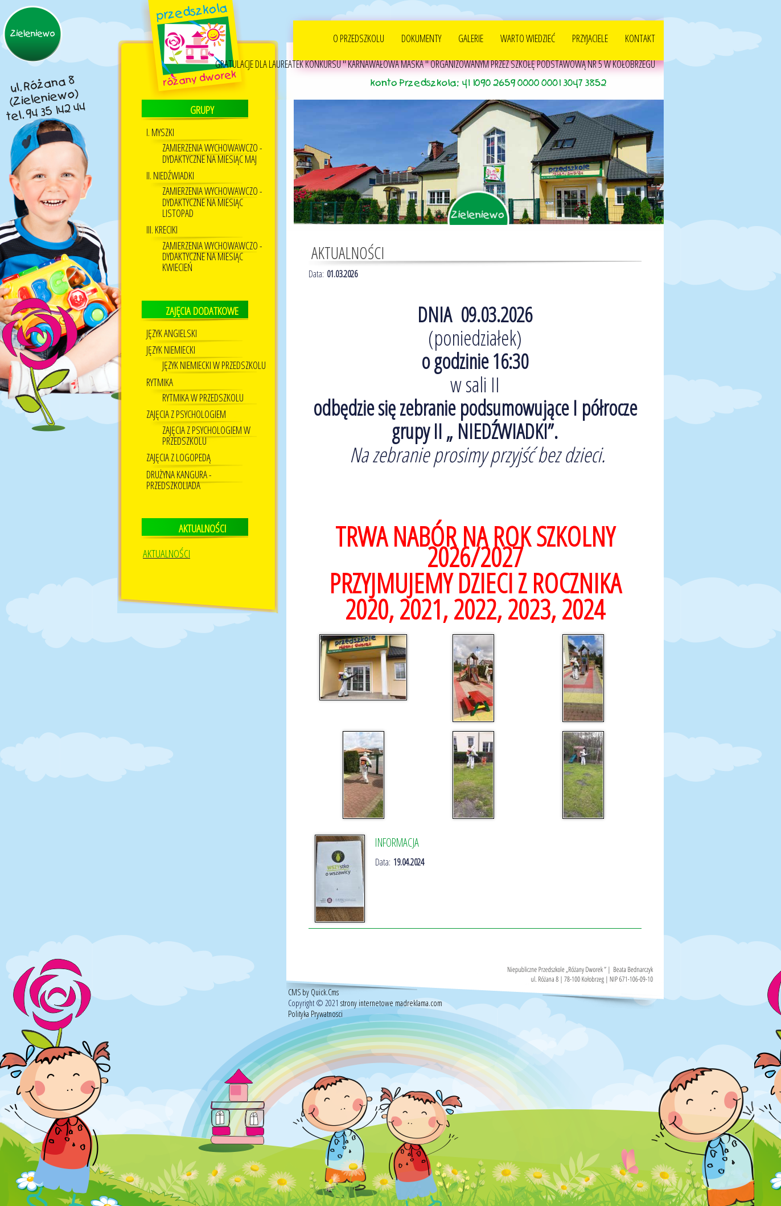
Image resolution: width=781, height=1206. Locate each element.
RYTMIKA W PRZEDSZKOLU (203, 397)
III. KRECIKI (162, 229)
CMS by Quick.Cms (313, 992)
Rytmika (159, 382)
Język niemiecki (170, 349)
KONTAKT (640, 38)
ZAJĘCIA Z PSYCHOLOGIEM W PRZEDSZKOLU (206, 436)
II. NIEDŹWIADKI (170, 175)
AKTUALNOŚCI (166, 553)
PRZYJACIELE (590, 38)
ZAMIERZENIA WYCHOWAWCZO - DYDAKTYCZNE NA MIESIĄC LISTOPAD (212, 202)
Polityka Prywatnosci (315, 1013)
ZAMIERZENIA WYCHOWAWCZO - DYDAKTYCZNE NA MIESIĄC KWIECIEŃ (212, 256)
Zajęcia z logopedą (178, 457)
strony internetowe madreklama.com (391, 1003)
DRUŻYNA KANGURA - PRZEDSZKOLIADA (178, 480)
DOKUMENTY (421, 38)
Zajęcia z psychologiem (186, 414)
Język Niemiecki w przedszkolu (214, 365)
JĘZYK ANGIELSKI (171, 333)
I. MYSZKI (160, 132)
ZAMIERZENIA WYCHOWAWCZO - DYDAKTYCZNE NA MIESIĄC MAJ (212, 153)
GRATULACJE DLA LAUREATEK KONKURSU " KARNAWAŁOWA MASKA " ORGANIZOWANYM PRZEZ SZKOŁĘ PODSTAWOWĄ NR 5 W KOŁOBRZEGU (435, 64)
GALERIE (470, 38)
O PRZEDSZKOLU (358, 38)
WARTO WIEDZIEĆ (527, 38)
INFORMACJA (397, 842)
